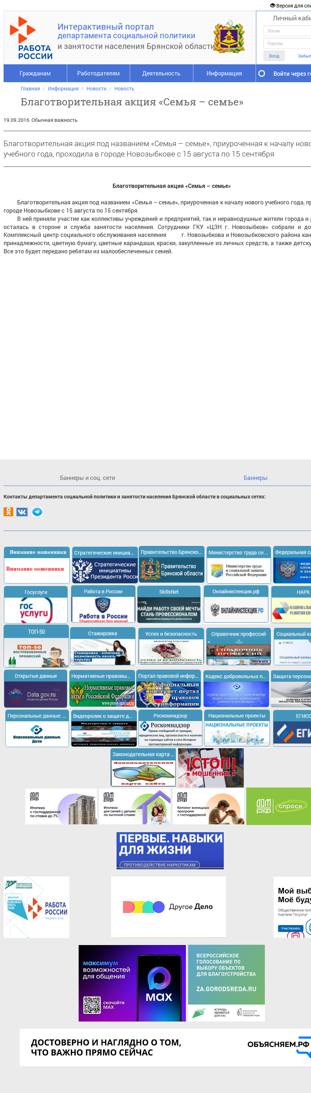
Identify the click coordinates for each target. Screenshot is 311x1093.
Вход (274, 56)
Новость (124, 88)
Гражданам (35, 73)
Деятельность (161, 73)
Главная (30, 88)
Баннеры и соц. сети (87, 477)
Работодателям (98, 73)
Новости (97, 88)
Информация (224, 73)
